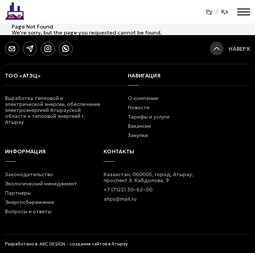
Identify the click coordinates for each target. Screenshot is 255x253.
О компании (143, 98)
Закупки (138, 135)
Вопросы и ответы (28, 212)
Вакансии (139, 126)
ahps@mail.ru (120, 199)
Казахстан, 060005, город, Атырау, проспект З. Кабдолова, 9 (148, 177)
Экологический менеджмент (41, 184)
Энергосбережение (29, 202)
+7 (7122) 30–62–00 (128, 190)
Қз (224, 11)
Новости (138, 108)
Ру (209, 11)
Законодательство (29, 174)
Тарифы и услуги (148, 117)
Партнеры (18, 193)
